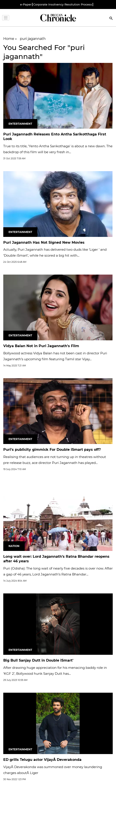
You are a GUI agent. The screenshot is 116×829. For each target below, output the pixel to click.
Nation (14, 546)
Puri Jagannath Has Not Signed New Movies (44, 242)
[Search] (111, 18)
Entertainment (20, 123)
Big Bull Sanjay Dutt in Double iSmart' (38, 660)
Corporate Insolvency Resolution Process (62, 4)
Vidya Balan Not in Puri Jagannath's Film (41, 346)
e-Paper (25, 4)
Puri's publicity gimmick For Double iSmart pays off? (52, 449)
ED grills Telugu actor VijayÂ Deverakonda (42, 760)
